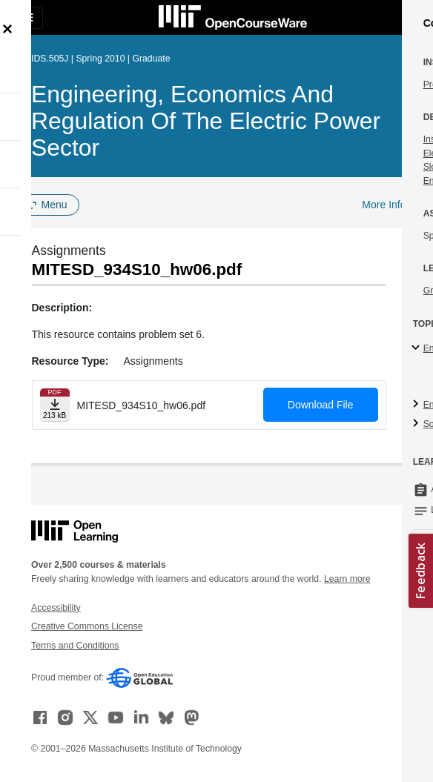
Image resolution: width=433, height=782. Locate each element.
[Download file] (55, 405)
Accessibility (56, 608)
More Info (384, 205)
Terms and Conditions (75, 645)
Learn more (347, 579)
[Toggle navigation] (26, 18)
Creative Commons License (86, 626)
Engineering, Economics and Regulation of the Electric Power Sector (205, 121)
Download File (321, 405)
